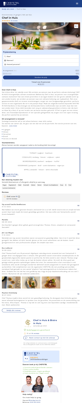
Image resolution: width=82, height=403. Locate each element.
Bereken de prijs (41, 77)
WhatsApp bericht (35, 400)
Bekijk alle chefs (8, 9)
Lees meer (13, 126)
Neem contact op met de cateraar (40, 338)
